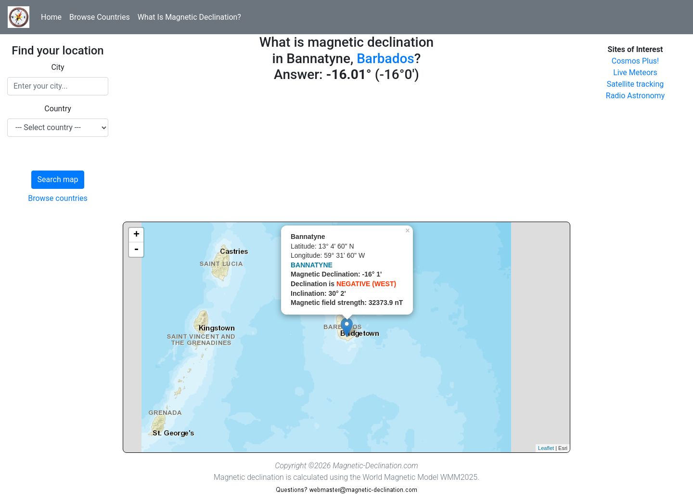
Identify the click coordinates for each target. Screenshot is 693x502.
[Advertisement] (346, 154)
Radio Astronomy (635, 95)
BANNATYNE (312, 265)
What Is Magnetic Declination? (189, 17)
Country (57, 108)
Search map (58, 179)
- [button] (136, 249)
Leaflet (546, 448)
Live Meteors (635, 72)
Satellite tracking (635, 84)
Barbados (385, 58)
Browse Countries (99, 17)
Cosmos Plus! (635, 61)
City (57, 67)
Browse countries (58, 198)
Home (51, 17)
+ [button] (136, 235)
